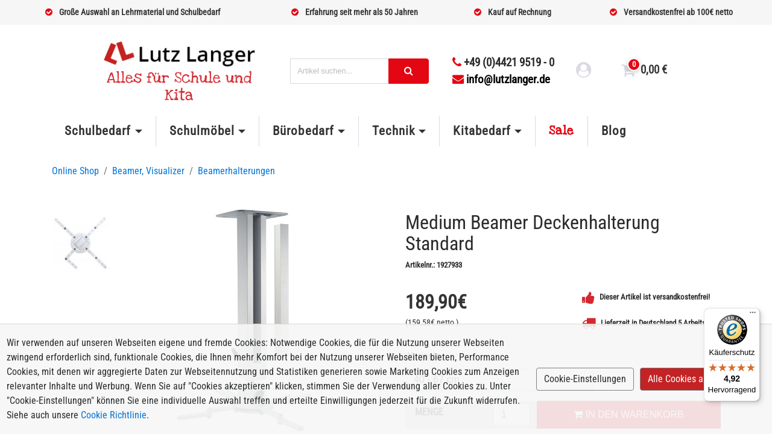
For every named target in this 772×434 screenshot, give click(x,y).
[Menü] (752, 315)
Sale (561, 131)
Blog (613, 131)
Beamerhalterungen (236, 171)
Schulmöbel (202, 131)
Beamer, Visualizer (148, 171)
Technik (393, 131)
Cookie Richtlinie (114, 415)
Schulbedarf (98, 131)
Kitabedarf (481, 131)
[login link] (584, 72)
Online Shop (75, 171)
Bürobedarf (303, 131)
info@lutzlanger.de (501, 79)
